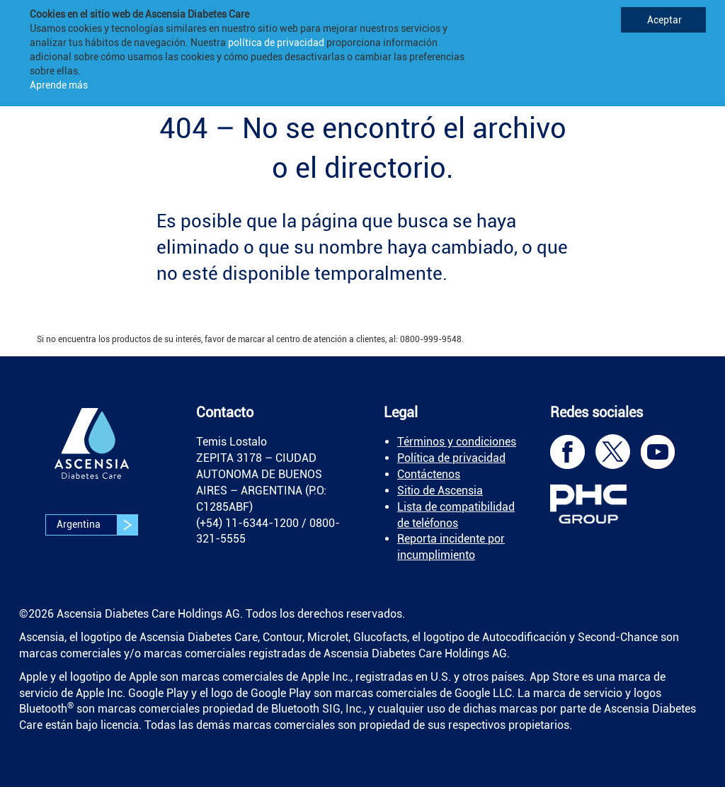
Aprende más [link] (59, 85)
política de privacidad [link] (276, 42)
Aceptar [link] (663, 20)
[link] (92, 453)
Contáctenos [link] (428, 474)
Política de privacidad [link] (451, 458)
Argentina (97, 525)
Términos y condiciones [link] (456, 441)
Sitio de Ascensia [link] (440, 490)
